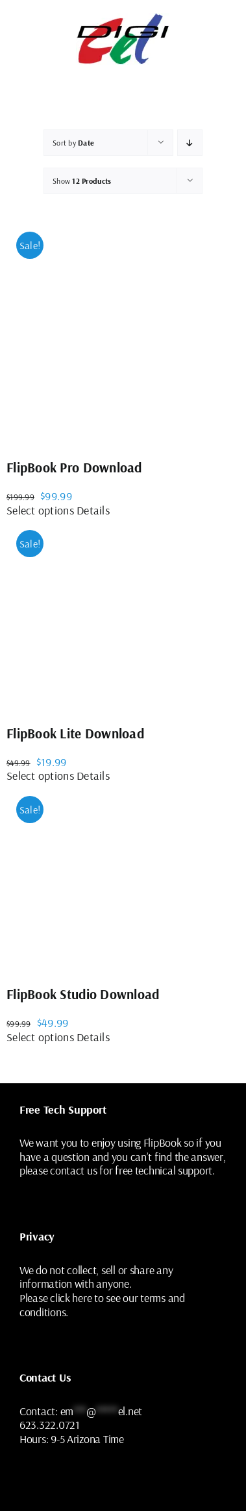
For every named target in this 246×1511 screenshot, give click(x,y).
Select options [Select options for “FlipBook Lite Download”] (40, 775)
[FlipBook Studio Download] (103, 878)
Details (93, 510)
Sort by (73, 143)
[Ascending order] (190, 142)
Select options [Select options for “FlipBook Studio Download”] (40, 1037)
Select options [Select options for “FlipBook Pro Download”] (40, 510)
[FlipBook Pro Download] (123, 332)
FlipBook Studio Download (82, 994)
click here (71, 1297)
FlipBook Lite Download (75, 733)
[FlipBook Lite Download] (103, 614)
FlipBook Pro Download (74, 467)
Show (82, 181)
